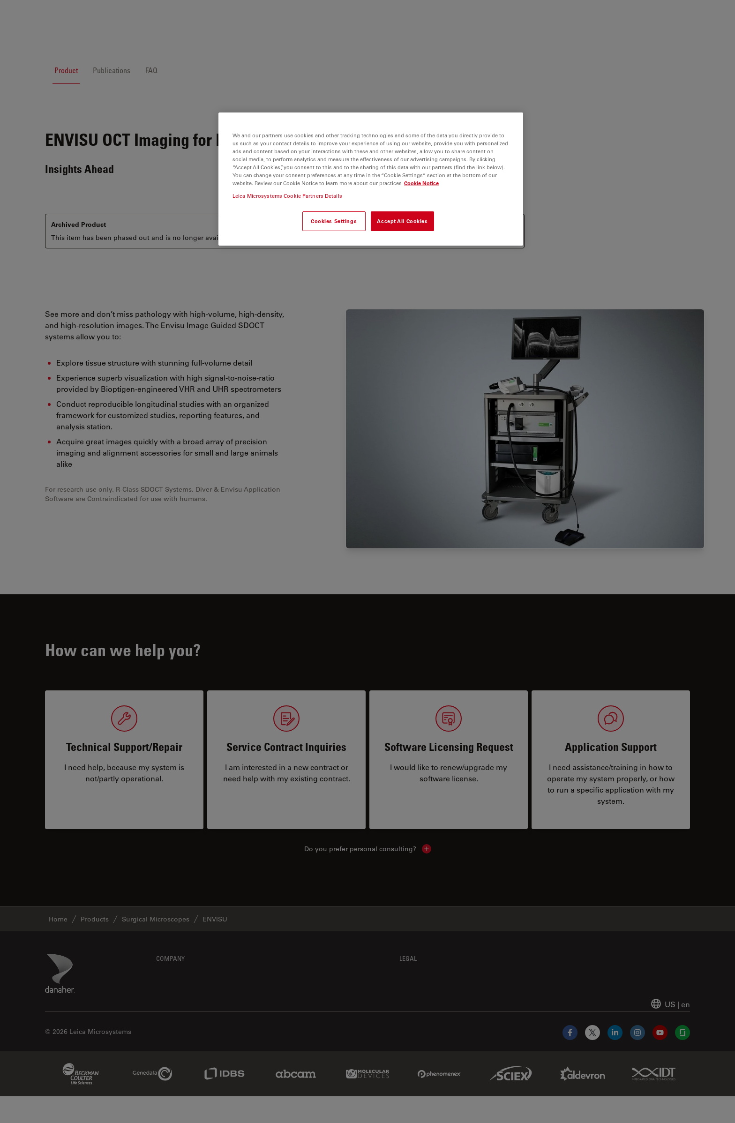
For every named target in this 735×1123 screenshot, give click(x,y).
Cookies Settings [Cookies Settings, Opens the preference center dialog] (334, 221)
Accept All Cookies (402, 221)
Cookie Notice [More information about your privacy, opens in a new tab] (421, 183)
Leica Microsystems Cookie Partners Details (287, 195)
